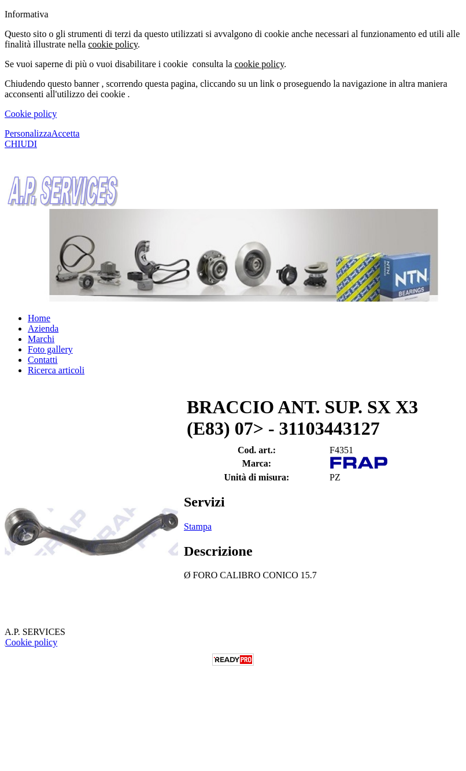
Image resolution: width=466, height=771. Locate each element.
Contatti (43, 360)
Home (39, 318)
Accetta (65, 133)
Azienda (43, 328)
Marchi (41, 339)
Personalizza (28, 133)
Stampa (198, 526)
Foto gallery (50, 349)
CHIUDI (21, 144)
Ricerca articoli (56, 370)
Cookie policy (31, 114)
